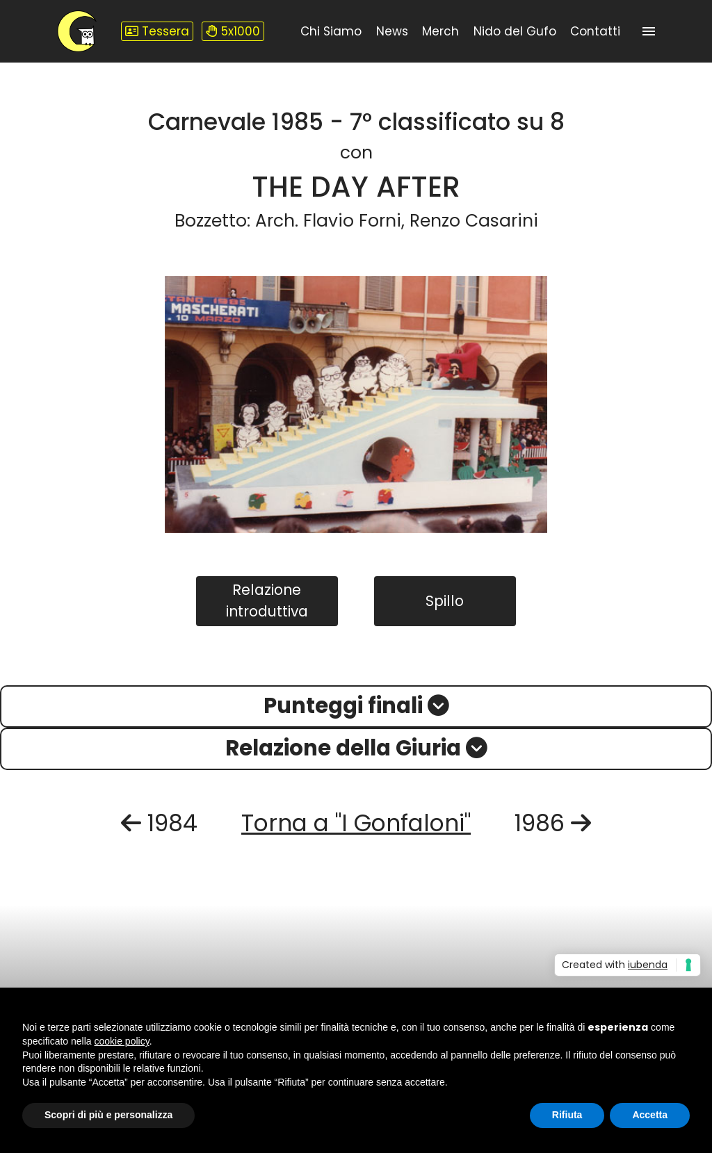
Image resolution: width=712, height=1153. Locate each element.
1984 (159, 823)
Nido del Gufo (515, 31)
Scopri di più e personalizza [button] (108, 1114)
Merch (440, 31)
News (392, 31)
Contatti (595, 31)
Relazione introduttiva (267, 600)
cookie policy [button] (122, 1041)
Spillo (445, 601)
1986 (553, 823)
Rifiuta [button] (567, 1114)
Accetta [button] (650, 1114)
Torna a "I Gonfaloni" (356, 823)
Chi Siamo (331, 31)
